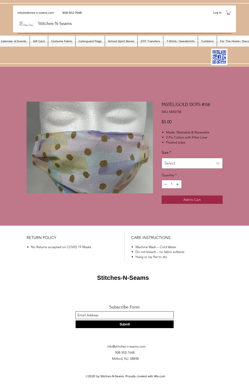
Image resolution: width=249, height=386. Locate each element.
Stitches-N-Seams (123, 277)
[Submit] (125, 324)
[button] (228, 12)
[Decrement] (165, 184)
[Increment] (178, 184)
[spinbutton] (171, 184)
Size (166, 152)
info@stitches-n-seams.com (35, 12)
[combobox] (192, 163)
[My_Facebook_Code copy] (219, 57)
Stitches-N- (48, 23)
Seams (65, 23)
